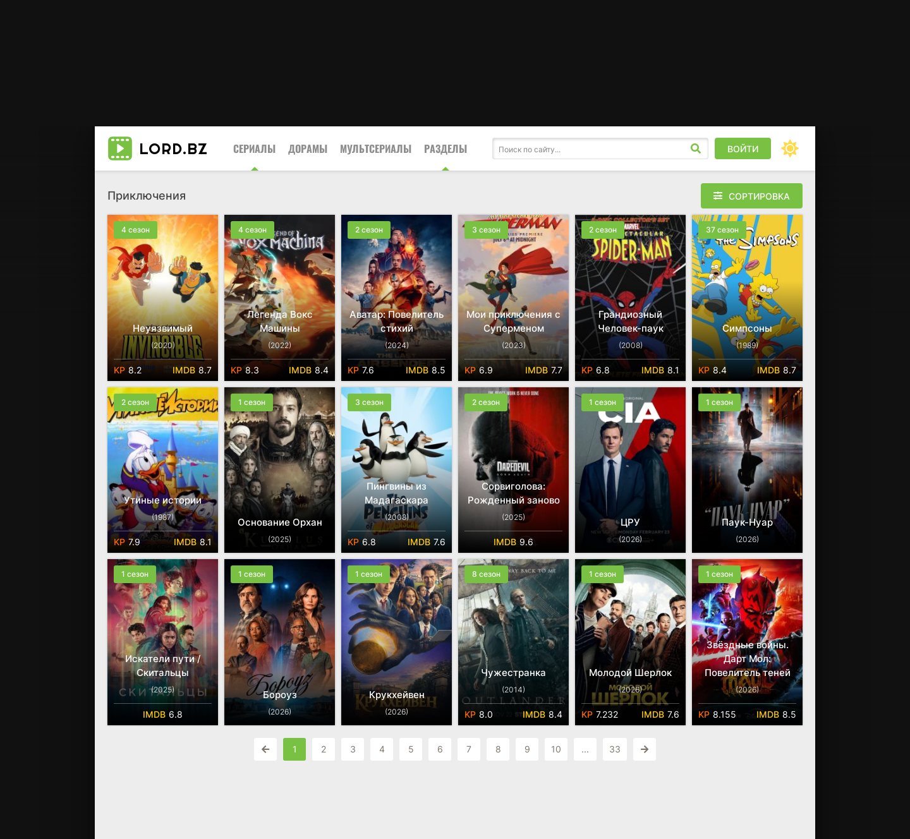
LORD (173, 148)
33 (615, 749)
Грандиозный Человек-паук (631, 321)
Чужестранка (513, 673)
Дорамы (307, 148)
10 (556, 749)
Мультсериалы (375, 148)
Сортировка (759, 196)
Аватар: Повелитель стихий (396, 321)
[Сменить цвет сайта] (790, 148)
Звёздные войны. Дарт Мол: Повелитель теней (748, 659)
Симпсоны (747, 328)
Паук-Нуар (747, 522)
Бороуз (280, 695)
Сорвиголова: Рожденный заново (514, 493)
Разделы (445, 148)
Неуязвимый (163, 328)
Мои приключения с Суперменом (513, 321)
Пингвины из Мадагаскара (396, 493)
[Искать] (695, 148)
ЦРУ (630, 522)
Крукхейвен (397, 695)
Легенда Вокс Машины (280, 321)
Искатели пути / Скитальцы (163, 666)
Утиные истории (163, 500)
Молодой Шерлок (630, 673)
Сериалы (254, 148)
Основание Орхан (280, 522)
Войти (742, 148)
